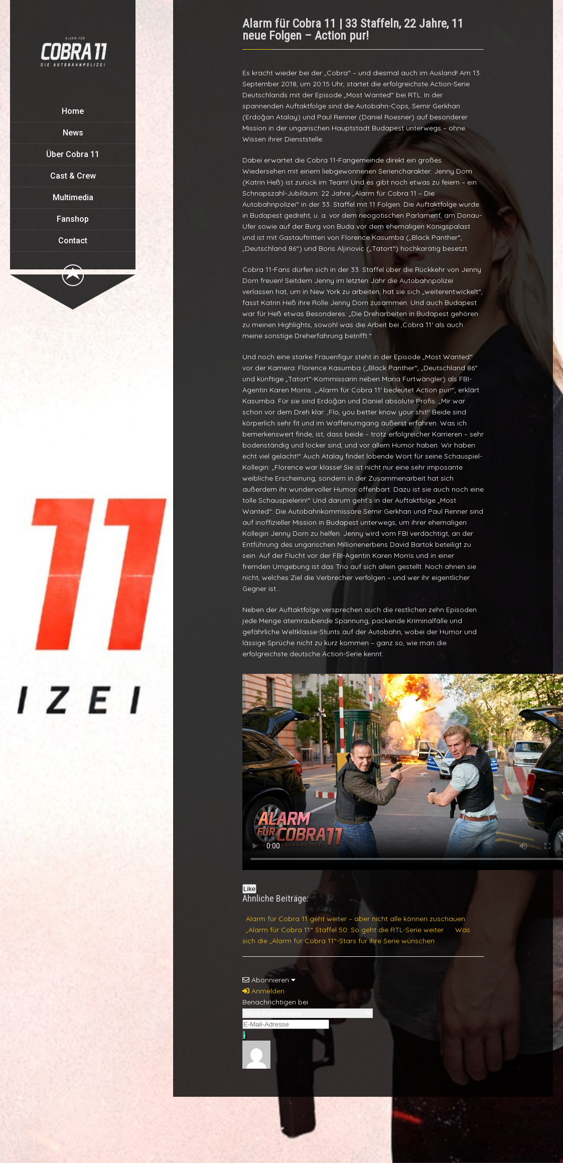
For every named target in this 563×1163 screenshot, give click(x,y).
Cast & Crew (73, 176)
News (73, 132)
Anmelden (263, 990)
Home (73, 111)
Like (249, 889)
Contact (72, 240)
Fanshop (73, 219)
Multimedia (73, 197)
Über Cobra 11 (72, 154)
